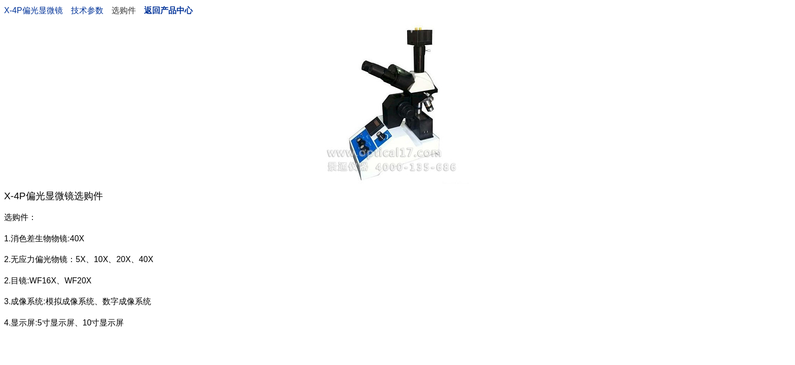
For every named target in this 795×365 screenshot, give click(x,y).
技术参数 (87, 10)
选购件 (124, 10)
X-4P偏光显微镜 (33, 10)
